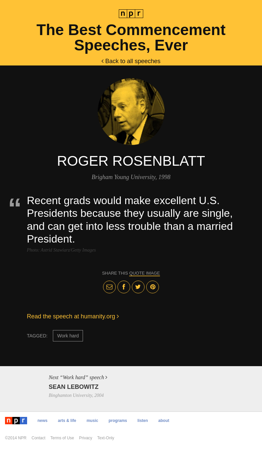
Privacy (85, 438)
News (42, 420)
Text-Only (105, 438)
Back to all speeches (130, 61)
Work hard (68, 335)
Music (92, 420)
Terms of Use (62, 438)
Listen (143, 420)
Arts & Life (67, 420)
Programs (117, 420)
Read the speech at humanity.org (73, 316)
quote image (144, 273)
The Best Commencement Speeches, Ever (131, 37)
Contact (38, 438)
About (163, 420)
